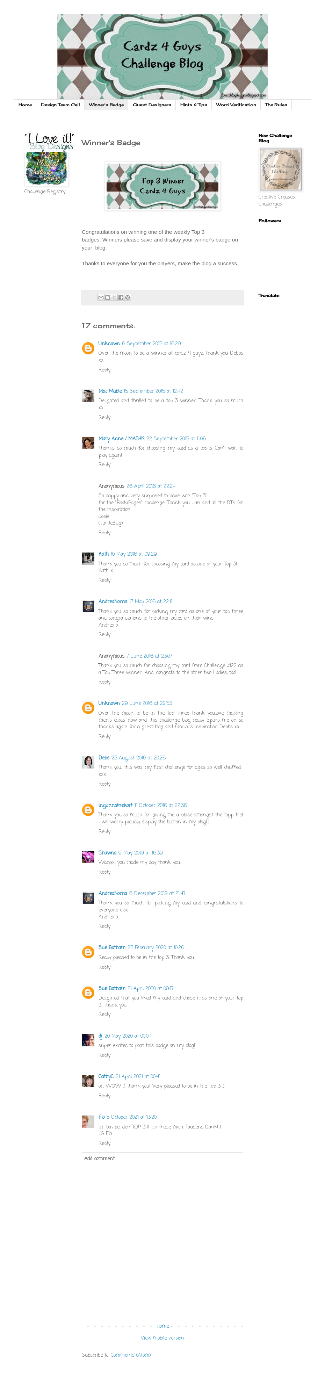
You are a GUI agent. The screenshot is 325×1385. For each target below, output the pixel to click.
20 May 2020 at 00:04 (127, 1036)
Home (25, 104)
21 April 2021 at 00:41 (138, 1077)
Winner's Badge (106, 104)
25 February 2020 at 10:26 (156, 948)
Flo (101, 1117)
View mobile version (162, 1338)
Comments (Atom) (131, 1355)
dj (100, 1036)
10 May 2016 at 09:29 (134, 554)
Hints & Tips (193, 104)
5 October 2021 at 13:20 (132, 1117)
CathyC (106, 1077)
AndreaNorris (113, 602)
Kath (104, 554)
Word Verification (236, 104)
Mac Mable (110, 391)
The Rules (276, 104)
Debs (104, 758)
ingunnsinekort (115, 805)
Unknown (109, 344)
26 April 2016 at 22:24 (151, 486)
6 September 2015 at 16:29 (151, 344)
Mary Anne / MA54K (121, 439)
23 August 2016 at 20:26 (138, 758)
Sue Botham (112, 948)
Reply (104, 370)
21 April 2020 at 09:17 (151, 989)
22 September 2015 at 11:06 (176, 439)
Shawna (107, 853)
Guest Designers (152, 104)
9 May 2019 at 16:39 (140, 853)
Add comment (99, 1159)
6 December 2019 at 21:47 (157, 893)
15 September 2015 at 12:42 (153, 391)
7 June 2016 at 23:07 (149, 656)
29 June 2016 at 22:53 (147, 703)
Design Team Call (60, 104)
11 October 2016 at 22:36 (161, 805)
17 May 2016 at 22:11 (150, 602)
